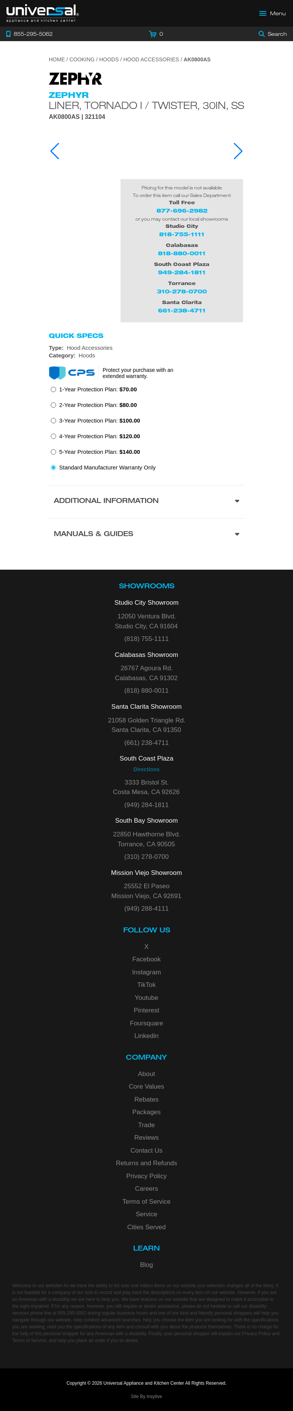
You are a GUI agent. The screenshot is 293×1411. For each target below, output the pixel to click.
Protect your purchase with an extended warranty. (138, 373)
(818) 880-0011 (146, 690)
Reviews (146, 1137)
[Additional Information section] (146, 501)
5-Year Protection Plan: (99, 451)
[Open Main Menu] (273, 13)
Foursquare (146, 1023)
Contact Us (146, 1150)
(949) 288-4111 (146, 908)
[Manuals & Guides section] (146, 535)
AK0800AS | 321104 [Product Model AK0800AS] (77, 117)
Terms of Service (146, 1201)
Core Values (146, 1086)
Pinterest (146, 1010)
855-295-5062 (72, 1313)
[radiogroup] (146, 430)
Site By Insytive (146, 1396)
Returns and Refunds (146, 1163)
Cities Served (146, 1227)
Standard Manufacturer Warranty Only (107, 467)
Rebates (146, 1099)
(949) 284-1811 (146, 805)
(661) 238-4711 (146, 742)
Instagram (146, 972)
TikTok (146, 984)
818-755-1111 (181, 234)
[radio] (94, 391)
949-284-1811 (182, 272)
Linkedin (146, 1035)
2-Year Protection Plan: (98, 405)
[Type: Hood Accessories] (146, 348)
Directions (146, 769)
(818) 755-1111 (146, 638)
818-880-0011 (182, 253)
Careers (146, 1188)
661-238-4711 (182, 310)
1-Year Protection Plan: (98, 389)
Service (147, 1214)
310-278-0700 (182, 291)
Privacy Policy (146, 1176)
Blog (146, 1264)
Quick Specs (76, 336)
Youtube (146, 997)
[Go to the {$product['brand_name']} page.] (75, 78)
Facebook (146, 959)
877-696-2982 (182, 210)
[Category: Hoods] (146, 355)
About (146, 1074)
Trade (146, 1125)
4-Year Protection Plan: (99, 436)
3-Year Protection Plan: (99, 420)
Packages (146, 1112)
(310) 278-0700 (146, 856)
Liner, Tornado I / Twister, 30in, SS (146, 105)
